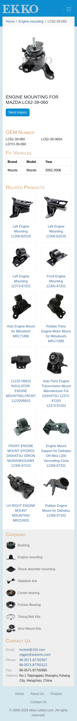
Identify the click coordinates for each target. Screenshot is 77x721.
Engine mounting (31, 21)
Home (10, 21)
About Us (37, 694)
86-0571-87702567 (33, 660)
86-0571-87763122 (33, 665)
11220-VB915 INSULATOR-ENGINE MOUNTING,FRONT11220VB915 (21, 391)
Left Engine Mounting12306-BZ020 (56, 231)
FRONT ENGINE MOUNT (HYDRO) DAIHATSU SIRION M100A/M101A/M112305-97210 (21, 455)
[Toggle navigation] (69, 9)
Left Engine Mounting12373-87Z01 (21, 281)
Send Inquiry (17, 112)
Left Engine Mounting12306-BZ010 (21, 231)
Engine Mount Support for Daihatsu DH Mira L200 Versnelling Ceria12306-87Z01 (56, 455)
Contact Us (38, 702)
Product (56, 694)
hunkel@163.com (32, 649)
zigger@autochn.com (34, 654)
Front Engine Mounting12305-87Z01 (56, 281)
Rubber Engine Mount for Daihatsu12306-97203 (56, 510)
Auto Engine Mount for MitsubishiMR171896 (21, 331)
